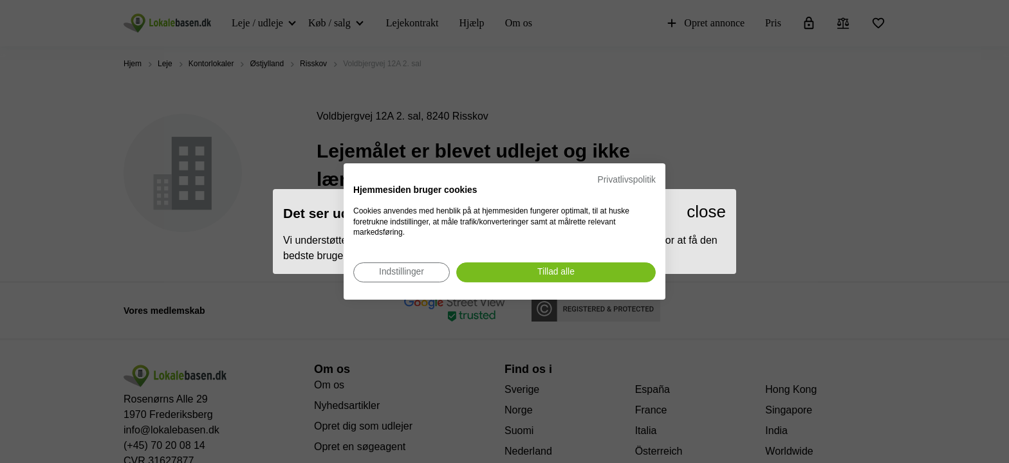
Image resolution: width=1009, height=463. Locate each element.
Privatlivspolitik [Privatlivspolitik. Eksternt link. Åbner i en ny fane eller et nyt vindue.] (627, 180)
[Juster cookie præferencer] (401, 272)
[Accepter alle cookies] (556, 272)
